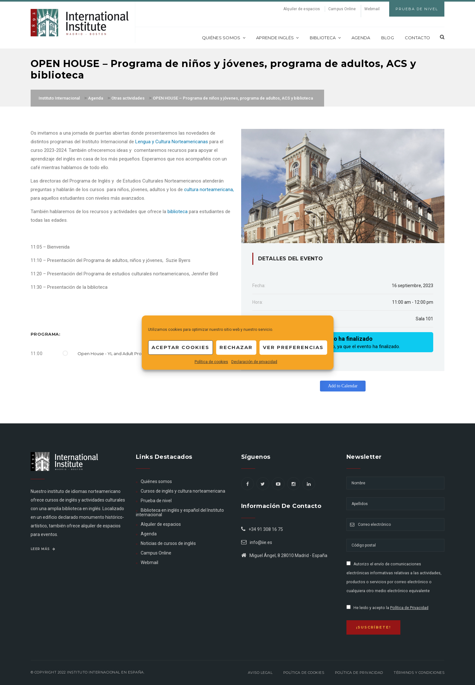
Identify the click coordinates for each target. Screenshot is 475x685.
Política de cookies (211, 361)
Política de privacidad (359, 672)
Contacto (417, 37)
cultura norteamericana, (209, 189)
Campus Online (342, 9)
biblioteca (177, 211)
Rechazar (236, 347)
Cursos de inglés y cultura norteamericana (183, 491)
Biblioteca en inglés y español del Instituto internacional (180, 512)
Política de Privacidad (409, 608)
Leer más (43, 549)
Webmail (372, 9)
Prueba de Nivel (417, 9)
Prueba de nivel (156, 500)
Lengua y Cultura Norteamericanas (171, 142)
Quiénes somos (223, 37)
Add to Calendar (343, 385)
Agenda (361, 37)
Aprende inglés (277, 37)
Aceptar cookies (180, 347)
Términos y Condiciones (419, 672)
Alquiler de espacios (301, 9)
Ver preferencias (293, 347)
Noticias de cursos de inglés (168, 543)
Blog (387, 37)
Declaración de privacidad (254, 361)
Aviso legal (260, 672)
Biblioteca (325, 37)
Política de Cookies (303, 672)
